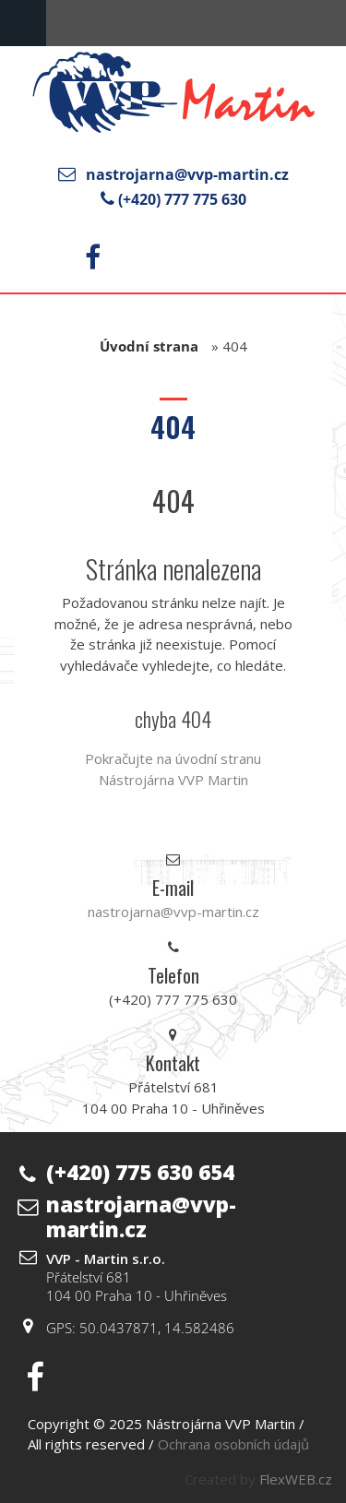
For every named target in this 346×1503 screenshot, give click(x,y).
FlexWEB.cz (295, 1479)
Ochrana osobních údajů (233, 1444)
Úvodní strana (149, 346)
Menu (23, 23)
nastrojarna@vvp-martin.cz (187, 174)
